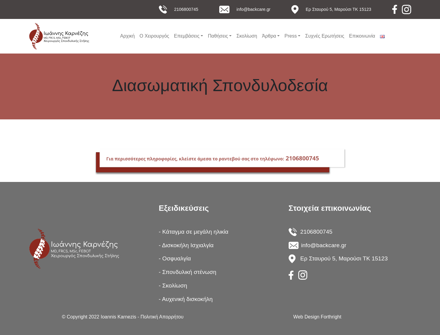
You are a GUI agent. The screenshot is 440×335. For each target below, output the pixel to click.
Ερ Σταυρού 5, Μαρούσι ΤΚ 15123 (338, 9)
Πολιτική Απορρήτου (162, 316)
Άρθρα (269, 35)
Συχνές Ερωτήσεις (324, 35)
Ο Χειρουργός (154, 35)
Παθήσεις (218, 35)
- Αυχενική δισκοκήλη (186, 299)
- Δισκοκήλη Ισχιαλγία (186, 245)
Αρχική (127, 35)
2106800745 (186, 9)
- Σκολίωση (173, 285)
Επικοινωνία (362, 35)
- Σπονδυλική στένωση (188, 272)
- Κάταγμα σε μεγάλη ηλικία (194, 232)
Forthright (331, 316)
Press (290, 35)
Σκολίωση (246, 35)
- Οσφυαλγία (175, 258)
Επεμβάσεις (186, 35)
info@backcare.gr (254, 9)
